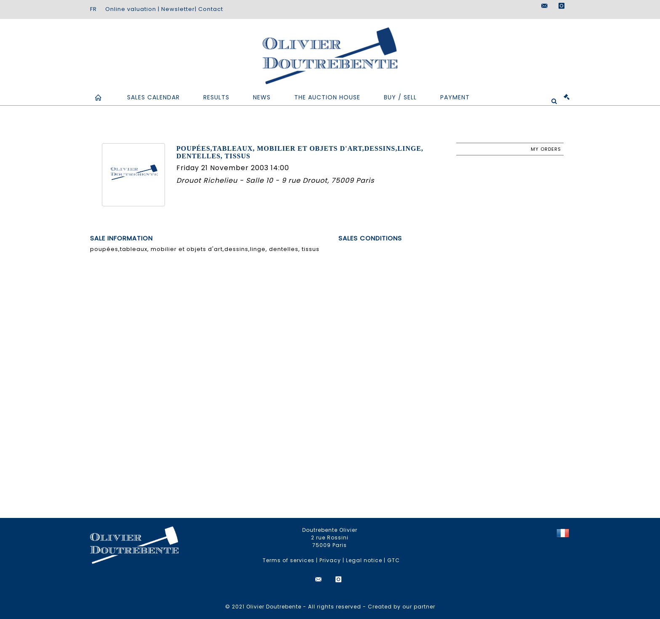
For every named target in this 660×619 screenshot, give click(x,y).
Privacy (330, 560)
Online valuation (130, 9)
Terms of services (288, 560)
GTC (393, 560)
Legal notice (364, 560)
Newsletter (178, 9)
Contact (210, 9)
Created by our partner (401, 606)
